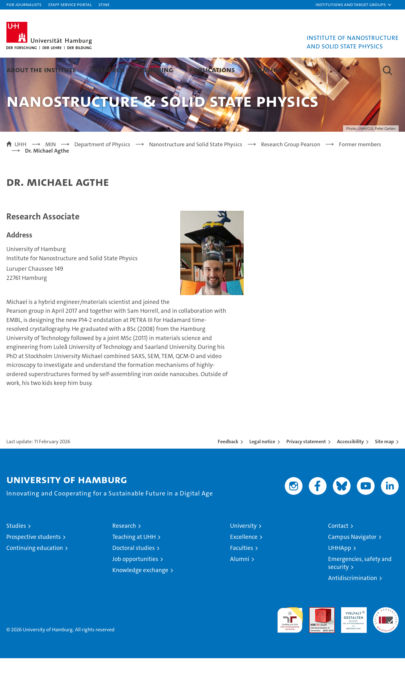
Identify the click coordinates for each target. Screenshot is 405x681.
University (243, 548)
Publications (212, 69)
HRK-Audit (352, 633)
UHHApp (339, 571)
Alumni (239, 582)
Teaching (157, 69)
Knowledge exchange (140, 593)
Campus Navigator (352, 560)
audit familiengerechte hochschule (290, 640)
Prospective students (33, 560)
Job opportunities (135, 582)
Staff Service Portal (70, 4)
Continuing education (34, 571)
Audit (315, 633)
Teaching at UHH (134, 560)
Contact (338, 548)
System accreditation (386, 636)
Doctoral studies (133, 571)
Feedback (228, 464)
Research (108, 69)
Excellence (244, 560)
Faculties (241, 571)
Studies (16, 548)
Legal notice (262, 464)
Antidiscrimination (352, 601)
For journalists (23, 4)
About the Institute (41, 69)
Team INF (266, 69)
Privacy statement (306, 464)
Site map (384, 464)
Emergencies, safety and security (360, 586)
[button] (353, 4)
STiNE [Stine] (103, 4)
